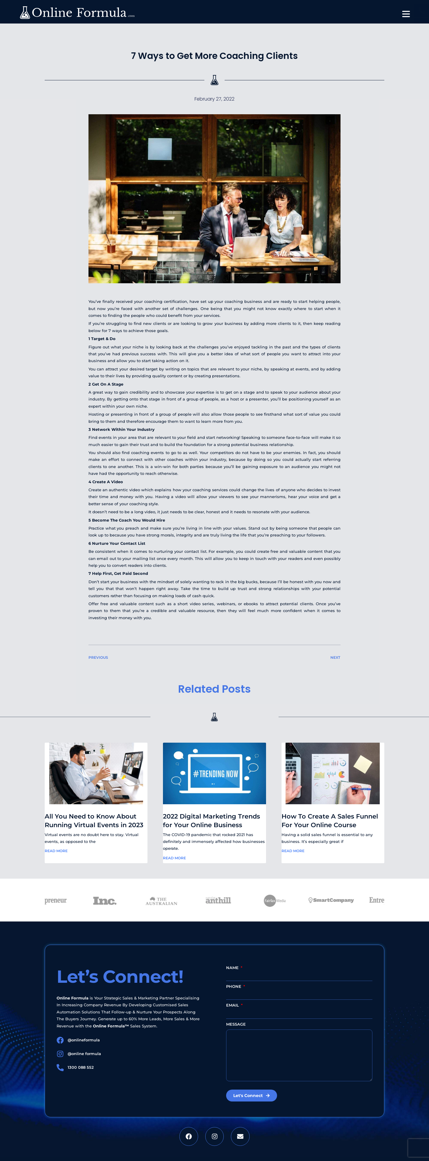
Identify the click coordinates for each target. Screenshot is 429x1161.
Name (233, 967)
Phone (234, 986)
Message (236, 1024)
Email (233, 1005)
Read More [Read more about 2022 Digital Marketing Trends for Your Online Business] (174, 858)
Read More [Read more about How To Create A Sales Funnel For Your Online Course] (293, 851)
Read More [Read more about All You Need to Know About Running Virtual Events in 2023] (56, 851)
